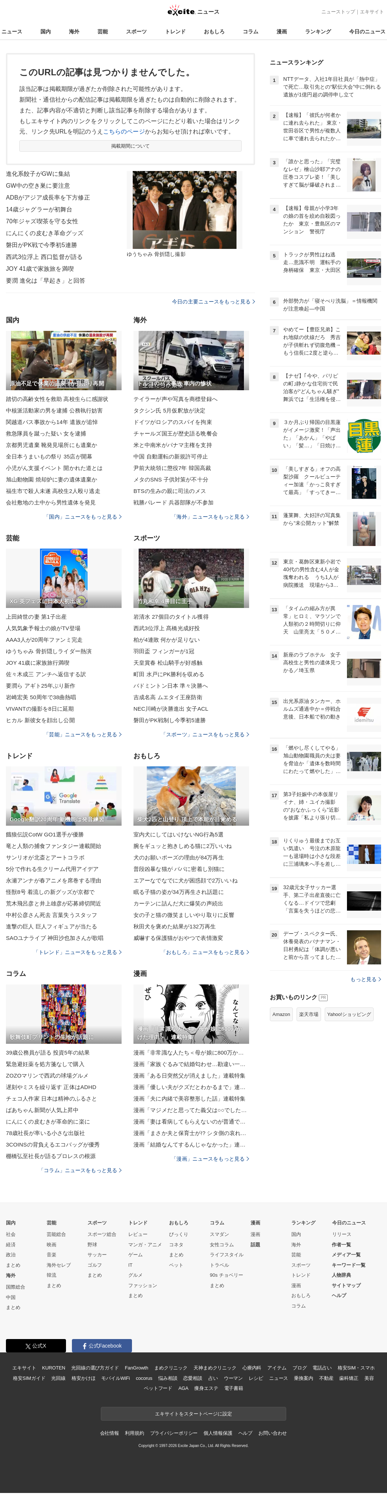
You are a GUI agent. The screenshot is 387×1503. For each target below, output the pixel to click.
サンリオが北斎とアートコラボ (45, 857)
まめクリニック (171, 1368)
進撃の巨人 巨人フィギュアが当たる (51, 926)
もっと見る (365, 979)
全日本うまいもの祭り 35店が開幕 (49, 456)
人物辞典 (341, 1275)
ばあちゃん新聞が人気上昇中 (42, 1110)
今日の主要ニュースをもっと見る (213, 302)
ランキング (318, 31)
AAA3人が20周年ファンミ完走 (44, 640)
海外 (74, 31)
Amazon (281, 1014)
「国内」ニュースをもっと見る (83, 517)
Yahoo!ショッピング (349, 1014)
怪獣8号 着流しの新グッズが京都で (50, 892)
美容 (369, 1378)
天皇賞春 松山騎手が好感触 (167, 663)
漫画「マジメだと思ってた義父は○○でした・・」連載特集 (191, 1110)
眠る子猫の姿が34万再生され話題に (178, 892)
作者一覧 (341, 1244)
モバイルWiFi (115, 1378)
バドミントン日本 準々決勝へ (170, 686)
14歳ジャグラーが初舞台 (39, 209)
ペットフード (158, 1388)
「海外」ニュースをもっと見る (210, 517)
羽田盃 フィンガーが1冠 (163, 651)
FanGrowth (136, 1368)
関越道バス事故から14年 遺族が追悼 (52, 422)
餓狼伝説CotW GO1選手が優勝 (45, 834)
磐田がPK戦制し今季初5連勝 (169, 720)
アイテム (276, 1368)
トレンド (175, 31)
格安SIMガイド (29, 1378)
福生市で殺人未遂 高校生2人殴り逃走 (53, 491)
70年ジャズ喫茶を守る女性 (42, 221)
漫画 (282, 31)
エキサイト (372, 11)
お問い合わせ (272, 1433)
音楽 (51, 1254)
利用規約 (134, 1433)
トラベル (219, 1265)
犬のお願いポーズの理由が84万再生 (178, 857)
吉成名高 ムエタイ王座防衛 (167, 697)
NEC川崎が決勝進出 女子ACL (170, 709)
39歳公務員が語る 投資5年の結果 (48, 1052)
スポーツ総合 (101, 1234)
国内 (45, 31)
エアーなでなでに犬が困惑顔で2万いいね (185, 880)
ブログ (299, 1368)
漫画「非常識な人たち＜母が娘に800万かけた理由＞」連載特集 (191, 1052)
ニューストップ (338, 11)
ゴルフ (94, 1265)
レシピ (256, 1378)
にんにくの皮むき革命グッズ (45, 233)
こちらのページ (124, 131)
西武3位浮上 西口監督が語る (44, 257)
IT (130, 1265)
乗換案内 (303, 1378)
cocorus (144, 1378)
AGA (183, 1388)
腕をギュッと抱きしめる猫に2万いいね (182, 846)
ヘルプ (339, 1295)
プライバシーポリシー (174, 1433)
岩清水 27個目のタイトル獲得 (171, 617)
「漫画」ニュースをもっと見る (210, 1159)
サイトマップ (346, 1285)
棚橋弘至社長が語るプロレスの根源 (51, 1156)
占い (213, 1378)
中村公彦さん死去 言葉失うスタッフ (51, 915)
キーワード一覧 (349, 1265)
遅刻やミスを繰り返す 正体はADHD (51, 1087)
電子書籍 (233, 1388)
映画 (51, 1244)
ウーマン (233, 1378)
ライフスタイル (227, 1254)
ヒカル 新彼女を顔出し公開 (40, 720)
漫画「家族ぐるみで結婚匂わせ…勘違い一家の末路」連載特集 (191, 1064)
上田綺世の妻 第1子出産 (36, 617)
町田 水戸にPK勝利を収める (168, 674)
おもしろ (214, 31)
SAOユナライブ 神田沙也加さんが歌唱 (54, 938)
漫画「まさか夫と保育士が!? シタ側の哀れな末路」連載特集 (191, 1133)
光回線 (58, 1378)
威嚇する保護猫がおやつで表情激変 (178, 938)
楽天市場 (308, 1014)
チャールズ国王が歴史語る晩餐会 (175, 433)
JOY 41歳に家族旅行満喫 (37, 663)
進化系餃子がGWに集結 (38, 174)
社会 (11, 1234)
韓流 (51, 1275)
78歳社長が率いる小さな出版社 (45, 1133)
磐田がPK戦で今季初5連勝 (41, 245)
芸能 (102, 31)
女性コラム (222, 1244)
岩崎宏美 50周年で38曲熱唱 (41, 697)
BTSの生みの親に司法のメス (169, 491)
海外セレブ (59, 1265)
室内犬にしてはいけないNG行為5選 (178, 834)
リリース (341, 1234)
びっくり (178, 1234)
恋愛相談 (192, 1378)
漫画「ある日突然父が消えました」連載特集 (189, 1075)
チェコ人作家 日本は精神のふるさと (51, 1098)
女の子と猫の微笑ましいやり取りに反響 (183, 915)
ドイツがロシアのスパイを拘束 (172, 422)
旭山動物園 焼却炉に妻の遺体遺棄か (51, 479)
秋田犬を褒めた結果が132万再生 (174, 926)
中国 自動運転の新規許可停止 (170, 456)
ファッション (142, 1285)
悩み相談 (167, 1378)
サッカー (97, 1254)
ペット (176, 1265)
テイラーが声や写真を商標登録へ (175, 399)
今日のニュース (367, 31)
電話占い (321, 1368)
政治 (11, 1254)
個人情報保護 (218, 1433)
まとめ (13, 1265)
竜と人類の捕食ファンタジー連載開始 (53, 846)
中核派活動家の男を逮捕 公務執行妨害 (54, 410)
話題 (255, 1244)
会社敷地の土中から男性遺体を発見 (51, 502)
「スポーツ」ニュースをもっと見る (205, 734)
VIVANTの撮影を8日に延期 (40, 709)
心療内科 (251, 1368)
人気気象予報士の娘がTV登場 (43, 628)
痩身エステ (206, 1388)
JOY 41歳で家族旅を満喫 (40, 269)
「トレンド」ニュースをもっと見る (77, 952)
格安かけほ (83, 1378)
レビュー (138, 1234)
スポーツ (136, 31)
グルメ (135, 1275)
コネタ (176, 1244)
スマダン (219, 1234)
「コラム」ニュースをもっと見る (80, 1170)
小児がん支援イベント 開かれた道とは (54, 468)
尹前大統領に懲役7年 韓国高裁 (172, 468)
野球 (92, 1244)
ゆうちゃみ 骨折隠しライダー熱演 (49, 651)
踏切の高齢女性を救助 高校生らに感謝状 (57, 399)
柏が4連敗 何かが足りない (166, 640)
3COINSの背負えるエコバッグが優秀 (53, 1144)
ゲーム (135, 1254)
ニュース (11, 31)
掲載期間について (130, 146)
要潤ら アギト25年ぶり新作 (41, 686)
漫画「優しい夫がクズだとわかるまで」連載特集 (191, 1087)
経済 (11, 1244)
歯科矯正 (348, 1378)
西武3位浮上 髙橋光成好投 (166, 628)
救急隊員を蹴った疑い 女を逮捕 (46, 433)
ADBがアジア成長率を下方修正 (48, 197)
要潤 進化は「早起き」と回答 (45, 280)
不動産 (326, 1378)
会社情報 (109, 1433)
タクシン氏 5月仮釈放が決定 (169, 410)
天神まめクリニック (215, 1368)
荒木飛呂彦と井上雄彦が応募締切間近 (53, 903)
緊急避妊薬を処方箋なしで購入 (45, 1064)
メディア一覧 (346, 1254)
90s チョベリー (226, 1275)
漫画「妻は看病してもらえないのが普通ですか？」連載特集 (191, 1121)
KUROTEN (53, 1368)
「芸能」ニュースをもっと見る (83, 734)
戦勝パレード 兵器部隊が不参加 (173, 502)
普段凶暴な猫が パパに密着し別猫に (179, 869)
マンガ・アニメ (145, 1244)
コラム (250, 31)
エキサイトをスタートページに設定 (193, 1414)
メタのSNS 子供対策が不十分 (170, 479)
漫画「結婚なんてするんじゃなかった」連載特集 (191, 1144)
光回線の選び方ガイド (95, 1368)
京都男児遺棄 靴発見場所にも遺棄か (51, 445)
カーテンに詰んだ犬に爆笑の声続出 (178, 903)
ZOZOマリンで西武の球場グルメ (47, 1075)
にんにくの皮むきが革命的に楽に (48, 1121)
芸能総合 (56, 1234)
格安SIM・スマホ (356, 1368)
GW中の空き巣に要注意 (38, 185)
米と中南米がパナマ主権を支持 (172, 445)
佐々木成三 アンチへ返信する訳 (46, 674)
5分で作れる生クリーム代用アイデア (52, 869)
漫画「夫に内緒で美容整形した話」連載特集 (189, 1098)
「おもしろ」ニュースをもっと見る (205, 952)
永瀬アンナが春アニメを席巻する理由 (53, 880)
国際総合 (15, 1287)
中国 (11, 1297)
